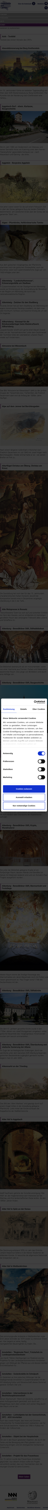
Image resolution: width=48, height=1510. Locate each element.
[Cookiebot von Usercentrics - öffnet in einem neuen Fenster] (34, 702)
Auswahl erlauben (24, 797)
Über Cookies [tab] (39, 709)
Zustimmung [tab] (9, 709)
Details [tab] (23, 709)
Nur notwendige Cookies (24, 806)
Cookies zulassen (24, 789)
